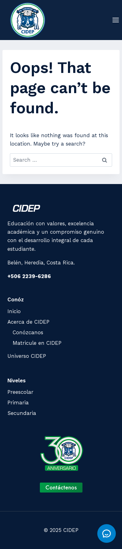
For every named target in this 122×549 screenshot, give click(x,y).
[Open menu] (115, 19)
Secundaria (21, 413)
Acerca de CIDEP (28, 322)
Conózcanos (28, 332)
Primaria (18, 402)
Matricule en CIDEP (37, 343)
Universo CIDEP (26, 356)
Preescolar (20, 392)
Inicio (14, 311)
